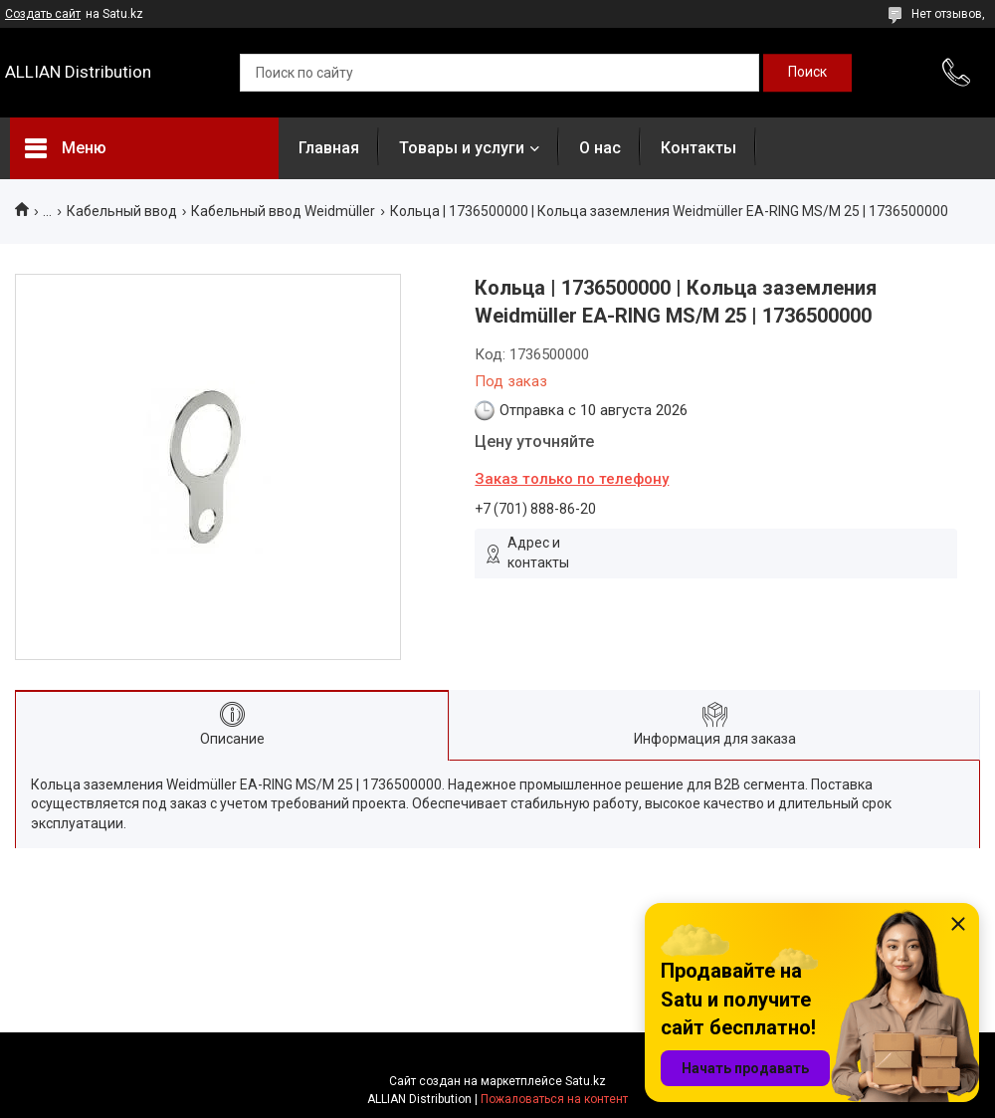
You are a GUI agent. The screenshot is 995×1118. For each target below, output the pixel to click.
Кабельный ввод (122, 211)
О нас (600, 147)
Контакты (698, 147)
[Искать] (807, 73)
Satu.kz (585, 1081)
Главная (328, 147)
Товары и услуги (461, 147)
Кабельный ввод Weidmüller (283, 211)
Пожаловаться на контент (554, 1099)
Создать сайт (43, 14)
